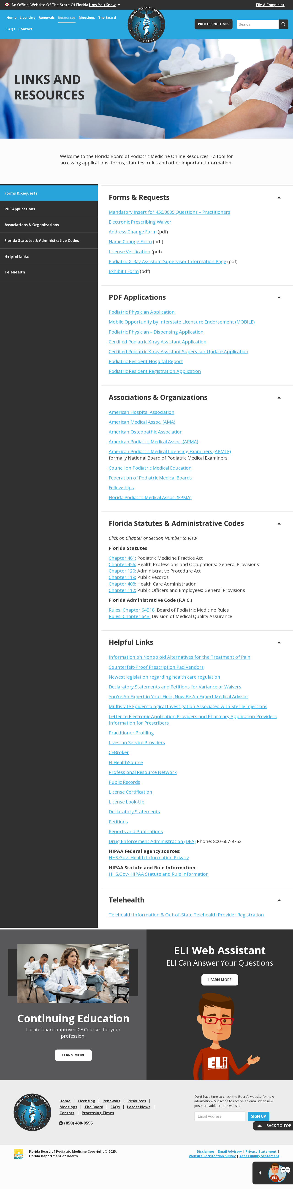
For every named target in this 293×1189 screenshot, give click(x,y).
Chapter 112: (122, 625)
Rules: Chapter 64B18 (132, 644)
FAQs (115, 1107)
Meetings (68, 1107)
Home (65, 1101)
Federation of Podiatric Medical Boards (150, 512)
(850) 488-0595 (76, 1123)
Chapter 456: (122, 599)
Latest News (138, 1107)
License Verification (129, 286)
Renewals (111, 1101)
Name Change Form (130, 276)
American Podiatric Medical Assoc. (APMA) (153, 476)
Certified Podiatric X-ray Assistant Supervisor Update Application (178, 386)
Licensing (86, 1101)
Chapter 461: (122, 592)
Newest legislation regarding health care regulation (164, 711)
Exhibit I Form (124, 306)
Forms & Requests (21, 227)
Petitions (118, 856)
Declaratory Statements (134, 846)
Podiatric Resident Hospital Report (146, 396)
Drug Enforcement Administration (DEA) (152, 876)
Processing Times (98, 1113)
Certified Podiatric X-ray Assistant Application (157, 376)
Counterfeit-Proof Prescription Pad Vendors (156, 702)
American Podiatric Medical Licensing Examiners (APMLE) (170, 486)
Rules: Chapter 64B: (130, 651)
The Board (93, 1107)
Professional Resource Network (143, 807)
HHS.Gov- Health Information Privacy (149, 892)
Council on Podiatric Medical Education (150, 502)
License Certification (130, 826)
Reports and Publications (136, 866)
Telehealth (15, 306)
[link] (32, 1112)
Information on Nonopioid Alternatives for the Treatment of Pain (179, 691)
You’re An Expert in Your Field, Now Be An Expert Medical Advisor (178, 731)
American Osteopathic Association (146, 466)
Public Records (124, 817)
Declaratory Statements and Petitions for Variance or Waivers (175, 721)
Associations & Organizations (32, 259)
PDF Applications (20, 243)
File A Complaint (270, 4)
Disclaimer (205, 1151)
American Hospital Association (141, 446)
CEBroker (119, 787)
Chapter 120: (122, 605)
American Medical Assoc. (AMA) (142, 456)
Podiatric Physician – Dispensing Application (156, 366)
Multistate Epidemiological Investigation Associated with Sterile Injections (188, 741)
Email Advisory (230, 1151)
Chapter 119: (122, 612)
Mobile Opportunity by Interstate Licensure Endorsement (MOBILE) (182, 356)
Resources (137, 1101)
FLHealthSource (126, 797)
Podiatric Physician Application (142, 346)
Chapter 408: (122, 618)
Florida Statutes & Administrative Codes (42, 275)
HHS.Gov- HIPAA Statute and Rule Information (159, 908)
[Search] (262, 24)
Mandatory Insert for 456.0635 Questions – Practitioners (169, 247)
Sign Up (258, 1116)
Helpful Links (17, 290)
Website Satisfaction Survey (212, 1156)
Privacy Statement (261, 1151)
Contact (67, 1113)
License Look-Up (126, 836)
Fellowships (121, 522)
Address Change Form (133, 266)
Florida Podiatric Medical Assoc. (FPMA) (150, 532)
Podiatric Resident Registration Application (155, 406)
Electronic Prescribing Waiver (140, 256)
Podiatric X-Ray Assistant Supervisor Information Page (167, 296)
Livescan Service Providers (137, 777)
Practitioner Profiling (131, 767)
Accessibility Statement (259, 1156)
